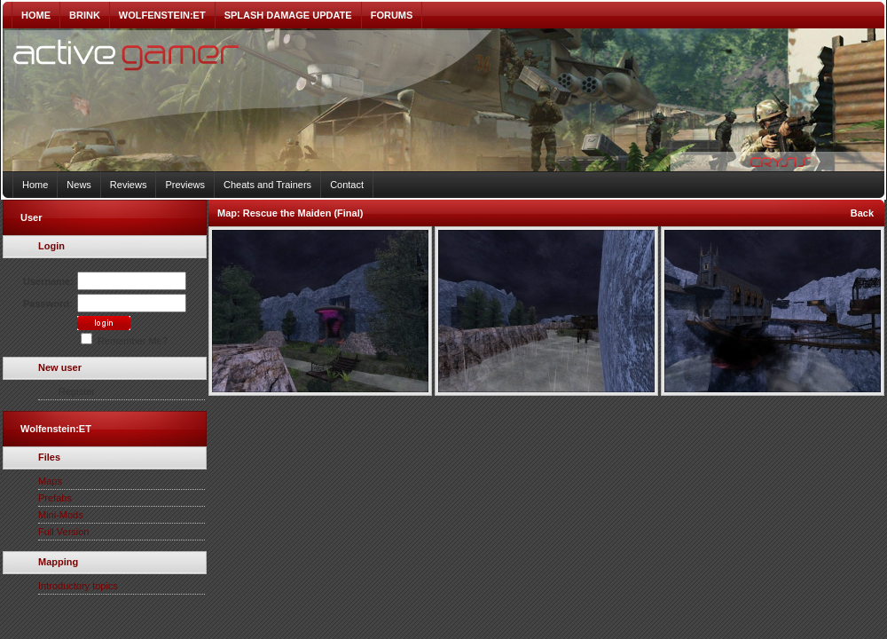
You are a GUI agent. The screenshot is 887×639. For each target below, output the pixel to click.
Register (77, 391)
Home (35, 184)
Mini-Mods (60, 514)
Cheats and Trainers (267, 184)
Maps (50, 481)
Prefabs (55, 498)
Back (862, 213)
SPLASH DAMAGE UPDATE (288, 15)
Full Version (63, 531)
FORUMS (392, 15)
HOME (36, 15)
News (79, 184)
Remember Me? (124, 340)
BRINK (84, 15)
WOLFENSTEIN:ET (162, 15)
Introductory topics (78, 585)
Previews (185, 184)
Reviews (128, 184)
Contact (347, 184)
